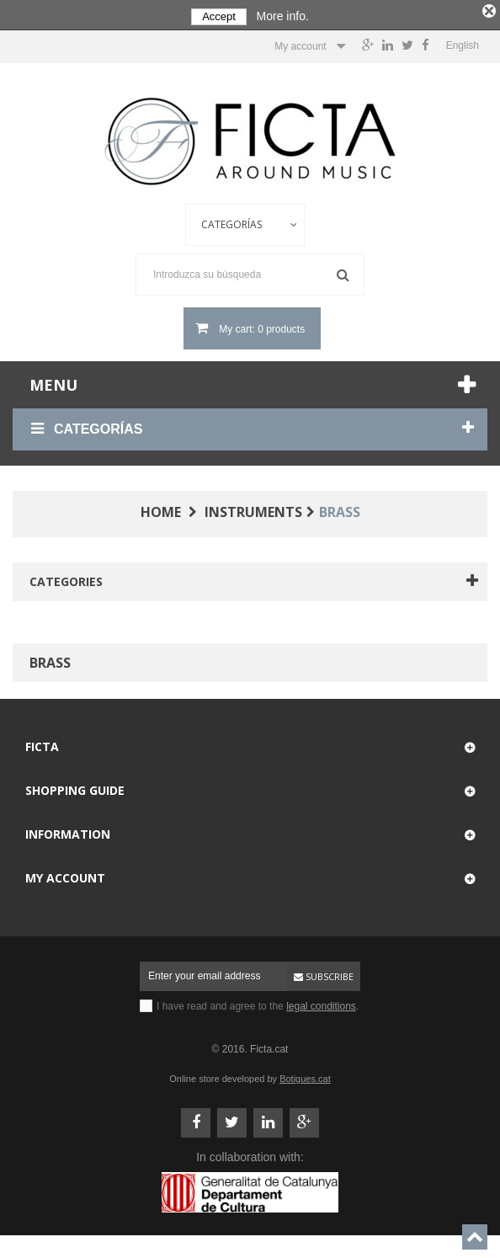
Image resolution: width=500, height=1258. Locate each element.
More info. (283, 16)
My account (65, 876)
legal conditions (321, 1004)
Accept (219, 16)
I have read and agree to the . (258, 1004)
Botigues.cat (305, 1077)
